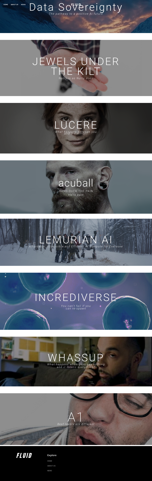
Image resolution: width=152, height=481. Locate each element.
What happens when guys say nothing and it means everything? (76, 366)
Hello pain (76, 194)
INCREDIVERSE (76, 297)
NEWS (23, 4)
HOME (5, 4)
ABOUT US (14, 4)
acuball (76, 183)
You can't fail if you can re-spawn (76, 307)
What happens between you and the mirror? (76, 132)
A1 (76, 417)
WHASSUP (76, 358)
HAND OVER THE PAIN (76, 191)
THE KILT (76, 71)
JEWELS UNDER (76, 61)
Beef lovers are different (76, 424)
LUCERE (76, 125)
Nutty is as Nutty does (76, 78)
